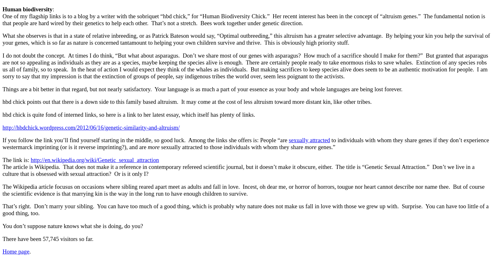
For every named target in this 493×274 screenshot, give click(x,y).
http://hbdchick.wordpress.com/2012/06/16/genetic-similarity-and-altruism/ (91, 127)
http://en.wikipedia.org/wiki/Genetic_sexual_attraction (95, 160)
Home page (16, 251)
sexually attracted (309, 140)
